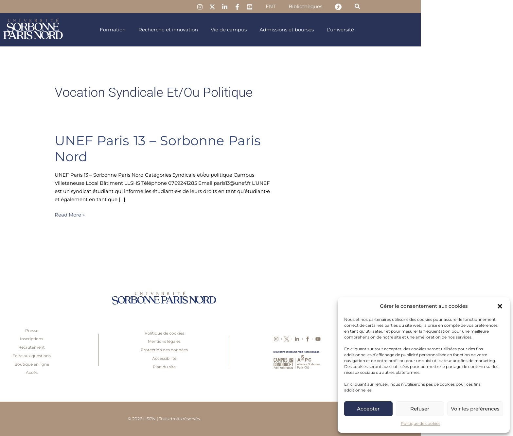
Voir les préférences (475, 409)
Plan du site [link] (256, 366)
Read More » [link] (162, 214)
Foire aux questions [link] (124, 355)
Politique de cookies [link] (420, 423)
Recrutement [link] (124, 347)
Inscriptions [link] (123, 338)
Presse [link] (124, 330)
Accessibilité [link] (256, 358)
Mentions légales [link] (256, 341)
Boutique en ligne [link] (124, 364)
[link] (301, 7)
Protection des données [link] (256, 349)
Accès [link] (124, 372)
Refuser (419, 409)
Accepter (368, 409)
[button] (500, 306)
